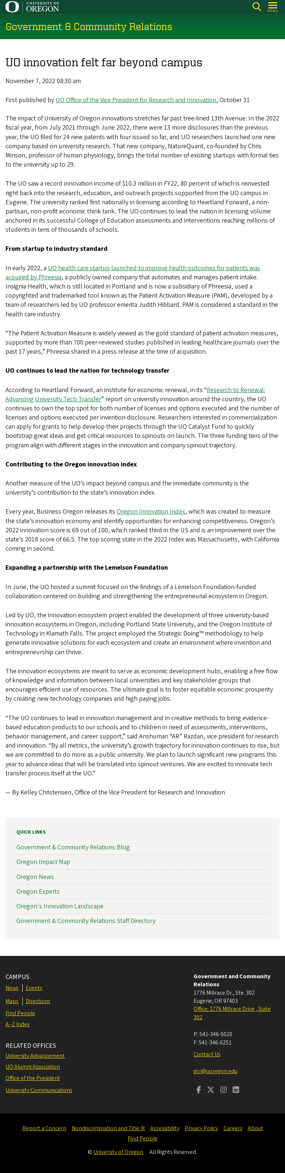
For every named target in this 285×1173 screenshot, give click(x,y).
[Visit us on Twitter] (210, 1091)
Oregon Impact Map (43, 862)
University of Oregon (118, 1152)
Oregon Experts (38, 891)
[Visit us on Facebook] (199, 1091)
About (255, 1128)
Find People (20, 1013)
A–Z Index (17, 1024)
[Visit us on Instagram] (223, 1091)
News (11, 988)
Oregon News (35, 877)
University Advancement (35, 1056)
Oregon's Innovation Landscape (60, 906)
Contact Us (207, 1054)
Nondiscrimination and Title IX (108, 1128)
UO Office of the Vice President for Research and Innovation (136, 100)
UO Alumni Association (32, 1067)
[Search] (256, 6)
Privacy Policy (201, 1128)
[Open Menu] (273, 6)
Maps (11, 1001)
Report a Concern (44, 1128)
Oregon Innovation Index (151, 512)
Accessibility (164, 1128)
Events (34, 988)
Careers (233, 1128)
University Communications (38, 1090)
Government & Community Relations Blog (73, 847)
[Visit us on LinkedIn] (236, 1091)
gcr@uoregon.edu (215, 1071)
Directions (38, 1001)
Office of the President (32, 1078)
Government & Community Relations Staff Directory (85, 921)
